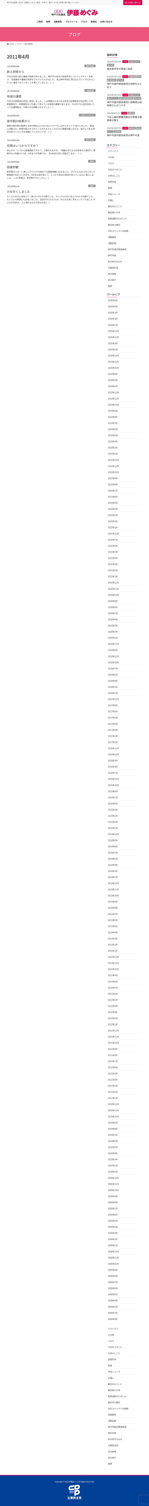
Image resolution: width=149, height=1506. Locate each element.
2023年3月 (113, 447)
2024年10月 (113, 367)
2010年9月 (113, 1122)
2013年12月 (113, 883)
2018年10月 (113, 662)
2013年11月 (113, 889)
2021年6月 (113, 545)
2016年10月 (113, 754)
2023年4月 (113, 441)
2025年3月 (113, 343)
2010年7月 (113, 1134)
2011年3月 (113, 1085)
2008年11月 (113, 1257)
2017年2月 (113, 742)
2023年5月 (113, 435)
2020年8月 (113, 607)
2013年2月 (113, 944)
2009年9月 (113, 1196)
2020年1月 (113, 637)
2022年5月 (113, 502)
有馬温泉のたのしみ (117, 218)
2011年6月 (113, 1067)
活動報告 (117, 131)
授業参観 (12, 167)
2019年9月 (113, 650)
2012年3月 (113, 1012)
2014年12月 (113, 834)
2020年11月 (113, 588)
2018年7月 (113, 668)
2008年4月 (113, 1300)
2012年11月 (113, 963)
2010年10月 (113, 1116)
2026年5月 (113, 300)
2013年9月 (113, 901)
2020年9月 (113, 601)
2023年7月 (113, 423)
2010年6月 (113, 1141)
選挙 (92, 186)
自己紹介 (112, 279)
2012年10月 (113, 969)
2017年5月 (113, 723)
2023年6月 (113, 429)
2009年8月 (113, 1202)
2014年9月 (113, 840)
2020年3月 (113, 631)
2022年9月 (113, 478)
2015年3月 (113, 815)
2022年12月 (113, 459)
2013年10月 (113, 895)
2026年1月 (113, 324)
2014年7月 (113, 852)
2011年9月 (113, 1049)
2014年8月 (113, 846)
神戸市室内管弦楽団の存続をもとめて (124, 85)
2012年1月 (113, 1024)
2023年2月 (113, 453)
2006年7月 (113, 1312)
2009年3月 (113, 1233)
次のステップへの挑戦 (118, 230)
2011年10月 (113, 1042)
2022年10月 (113, 472)
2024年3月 (113, 380)
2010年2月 (113, 1165)
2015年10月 (113, 785)
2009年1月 (113, 1245)
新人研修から (15, 72)
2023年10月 (113, 404)
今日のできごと (87, 115)
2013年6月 (113, 920)
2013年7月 (113, 914)
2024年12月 (113, 355)
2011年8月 (113, 1055)
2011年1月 (113, 1098)
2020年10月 (113, 594)
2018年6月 (113, 674)
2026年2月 (113, 318)
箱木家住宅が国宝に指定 (120, 68)
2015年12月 (113, 778)
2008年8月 (113, 1276)
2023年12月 (113, 392)
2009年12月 (113, 1177)
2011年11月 (113, 1036)
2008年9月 (113, 1269)
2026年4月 (113, 306)
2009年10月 (113, 1190)
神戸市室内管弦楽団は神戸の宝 (123, 135)
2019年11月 (113, 643)
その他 (111, 157)
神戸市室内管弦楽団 (126, 98)
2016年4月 (113, 760)
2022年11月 (113, 466)
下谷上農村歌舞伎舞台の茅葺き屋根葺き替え (124, 118)
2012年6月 (113, 993)
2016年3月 (113, 766)
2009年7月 (113, 1208)
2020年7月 (113, 613)
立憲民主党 (113, 267)
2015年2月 (113, 821)
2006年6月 (113, 1319)
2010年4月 (113, 1153)
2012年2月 (113, 1018)
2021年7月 (113, 539)
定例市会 (132, 128)
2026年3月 (113, 312)
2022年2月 (113, 521)
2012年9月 (113, 975)
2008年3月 (113, 1306)
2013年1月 (113, 950)
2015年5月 (113, 809)
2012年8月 (113, 981)
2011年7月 (113, 1061)
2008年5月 (113, 1294)
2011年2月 (113, 1091)
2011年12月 (113, 1030)
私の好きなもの (115, 261)
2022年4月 (113, 508)
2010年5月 (113, 1147)
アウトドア (113, 151)
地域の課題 (14, 96)
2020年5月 (113, 625)
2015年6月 (113, 803)
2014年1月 (113, 877)
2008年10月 (113, 1263)
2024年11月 (113, 361)
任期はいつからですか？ (23, 145)
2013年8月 (113, 907)
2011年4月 (113, 1079)
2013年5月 (113, 926)
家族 (92, 161)
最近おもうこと (113, 98)
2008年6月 (113, 1288)
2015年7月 (113, 797)
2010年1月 (113, 1171)
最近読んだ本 (114, 212)
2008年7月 (113, 1282)
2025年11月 (113, 337)
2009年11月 (113, 1184)
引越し (111, 200)
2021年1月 (113, 576)
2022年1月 (113, 527)
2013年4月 (113, 932)
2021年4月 (113, 558)
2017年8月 (113, 711)
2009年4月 (113, 1226)
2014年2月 (113, 871)
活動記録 (90, 90)
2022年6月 (113, 496)
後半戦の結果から (18, 121)
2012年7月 (113, 987)
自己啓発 (112, 273)
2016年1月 (113, 772)
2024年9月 (113, 373)
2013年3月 (113, 938)
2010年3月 (113, 1159)
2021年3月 (113, 564)
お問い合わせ (132, 2)
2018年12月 (113, 656)
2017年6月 (113, 717)
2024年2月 (113, 386)
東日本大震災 (114, 224)
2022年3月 (113, 515)
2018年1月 (113, 693)
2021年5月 (113, 551)
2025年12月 (113, 331)
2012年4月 (113, 1006)
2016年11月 (113, 748)
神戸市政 (90, 66)
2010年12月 (113, 1104)
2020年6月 (113, 619)
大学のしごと (114, 175)
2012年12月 (113, 956)
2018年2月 (113, 686)
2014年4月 (113, 864)
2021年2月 (113, 570)
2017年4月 (113, 729)
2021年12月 (113, 533)
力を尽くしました (18, 192)
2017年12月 (113, 699)
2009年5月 (113, 1220)
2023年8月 (113, 416)
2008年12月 (113, 1251)
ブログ (125, 61)
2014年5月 (113, 858)
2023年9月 (113, 410)
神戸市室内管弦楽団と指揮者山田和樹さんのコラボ (124, 103)
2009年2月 (113, 1239)
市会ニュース (114, 194)
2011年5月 (113, 1073)
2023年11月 (113, 398)
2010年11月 (113, 1110)
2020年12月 (113, 582)
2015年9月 (113, 791)
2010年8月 (113, 1128)
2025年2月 (113, 349)
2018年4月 (113, 680)
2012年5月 (113, 999)
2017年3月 (113, 736)
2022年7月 (113, 490)
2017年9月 (113, 705)
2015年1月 (113, 828)
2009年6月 (113, 1214)
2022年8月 (113, 484)
